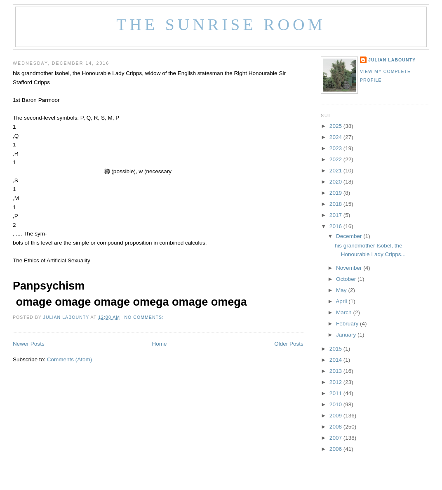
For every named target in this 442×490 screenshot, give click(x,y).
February (348, 323)
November (349, 268)
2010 (336, 404)
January (346, 335)
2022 (336, 159)
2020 (336, 182)
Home (159, 344)
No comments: (144, 317)
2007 (336, 438)
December (349, 236)
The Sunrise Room (220, 25)
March (344, 312)
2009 (336, 415)
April (342, 301)
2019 (336, 193)
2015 (336, 349)
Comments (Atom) (69, 359)
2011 (336, 393)
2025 (336, 126)
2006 (336, 449)
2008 (336, 427)
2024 (336, 137)
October (346, 279)
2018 (336, 204)
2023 (336, 148)
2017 (336, 215)
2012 (336, 382)
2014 (336, 360)
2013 (336, 371)
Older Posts (288, 344)
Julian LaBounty (392, 59)
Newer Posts (29, 344)
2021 (336, 170)
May (342, 290)
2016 (336, 226)
